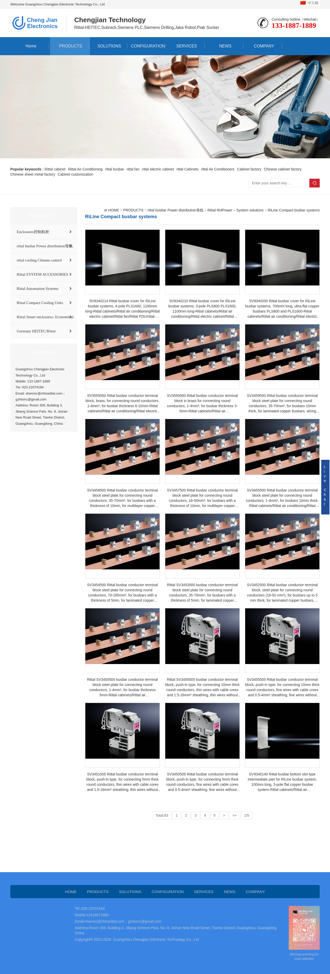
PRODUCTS (69, 46)
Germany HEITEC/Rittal (36, 331)
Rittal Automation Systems (38, 289)
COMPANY (262, 46)
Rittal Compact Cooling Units (40, 303)
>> (235, 815)
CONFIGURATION (146, 46)
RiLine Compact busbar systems (294, 210)
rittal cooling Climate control (39, 260)
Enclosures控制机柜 (33, 232)
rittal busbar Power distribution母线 (45, 246)
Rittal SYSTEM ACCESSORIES (42, 274)
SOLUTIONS (108, 46)
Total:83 (161, 815)
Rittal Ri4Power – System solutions (236, 210)
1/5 (246, 815)
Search (314, 183)
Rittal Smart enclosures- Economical (45, 317)
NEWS (224, 46)
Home (29, 46)
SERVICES (185, 46)
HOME (113, 210)
